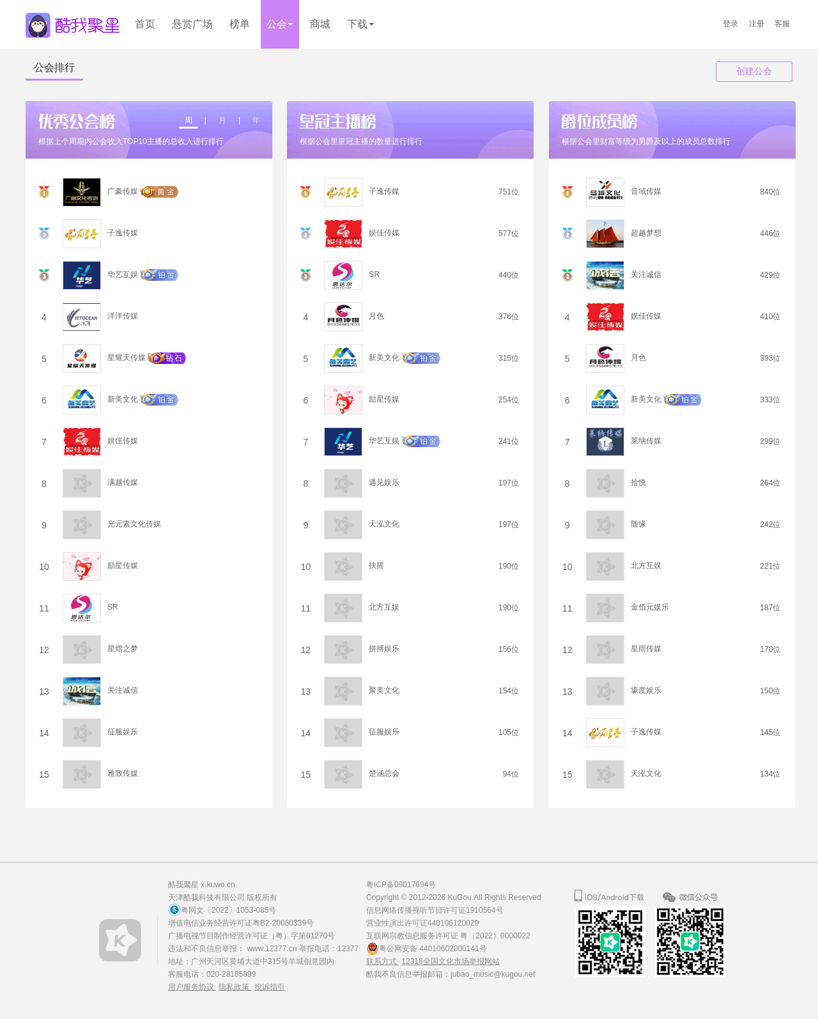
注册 (756, 23)
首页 (145, 24)
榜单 (239, 24)
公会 (279, 24)
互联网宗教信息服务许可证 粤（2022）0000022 (448, 935)
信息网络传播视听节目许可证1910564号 (435, 910)
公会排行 (54, 67)
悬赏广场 (192, 24)
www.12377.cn (272, 948)
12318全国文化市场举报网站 (450, 961)
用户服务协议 (192, 987)
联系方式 (382, 961)
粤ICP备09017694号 (401, 884)
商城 (320, 24)
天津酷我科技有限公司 (206, 897)
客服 (782, 23)
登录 (730, 23)
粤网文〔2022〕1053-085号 (228, 910)
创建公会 (754, 71)
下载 (360, 24)
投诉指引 (269, 987)
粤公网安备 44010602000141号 (433, 948)
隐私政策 (235, 987)
